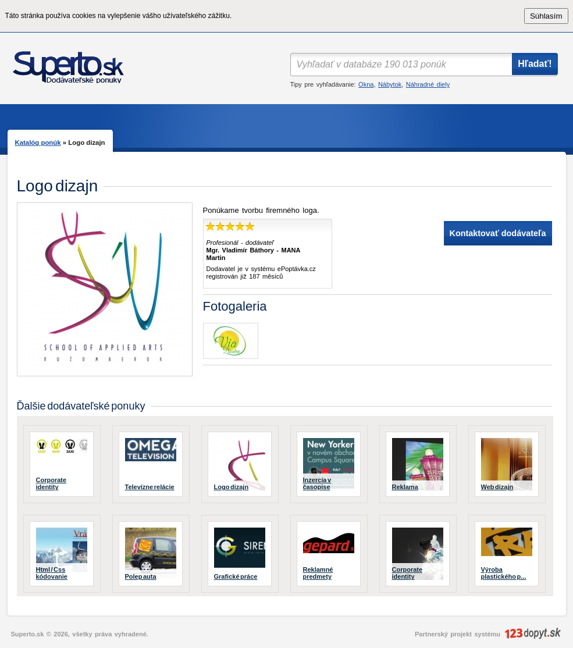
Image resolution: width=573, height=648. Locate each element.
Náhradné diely (428, 84)
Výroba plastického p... (503, 573)
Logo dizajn (231, 486)
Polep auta (140, 576)
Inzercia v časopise (317, 483)
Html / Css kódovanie (51, 573)
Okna (365, 84)
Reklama (405, 486)
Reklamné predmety (318, 573)
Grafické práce (236, 576)
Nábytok (389, 84)
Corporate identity (51, 483)
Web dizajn (497, 486)
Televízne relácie (150, 486)
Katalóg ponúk (38, 142)
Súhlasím (546, 16)
